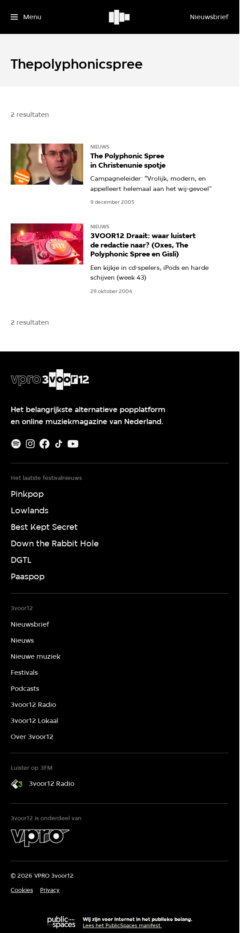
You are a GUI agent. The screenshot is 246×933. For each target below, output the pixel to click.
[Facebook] (44, 443)
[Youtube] (73, 443)
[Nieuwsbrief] (209, 17)
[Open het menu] (26, 17)
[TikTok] (58, 443)
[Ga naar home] (120, 17)
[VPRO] (40, 838)
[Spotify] (16, 443)
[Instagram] (30, 443)
